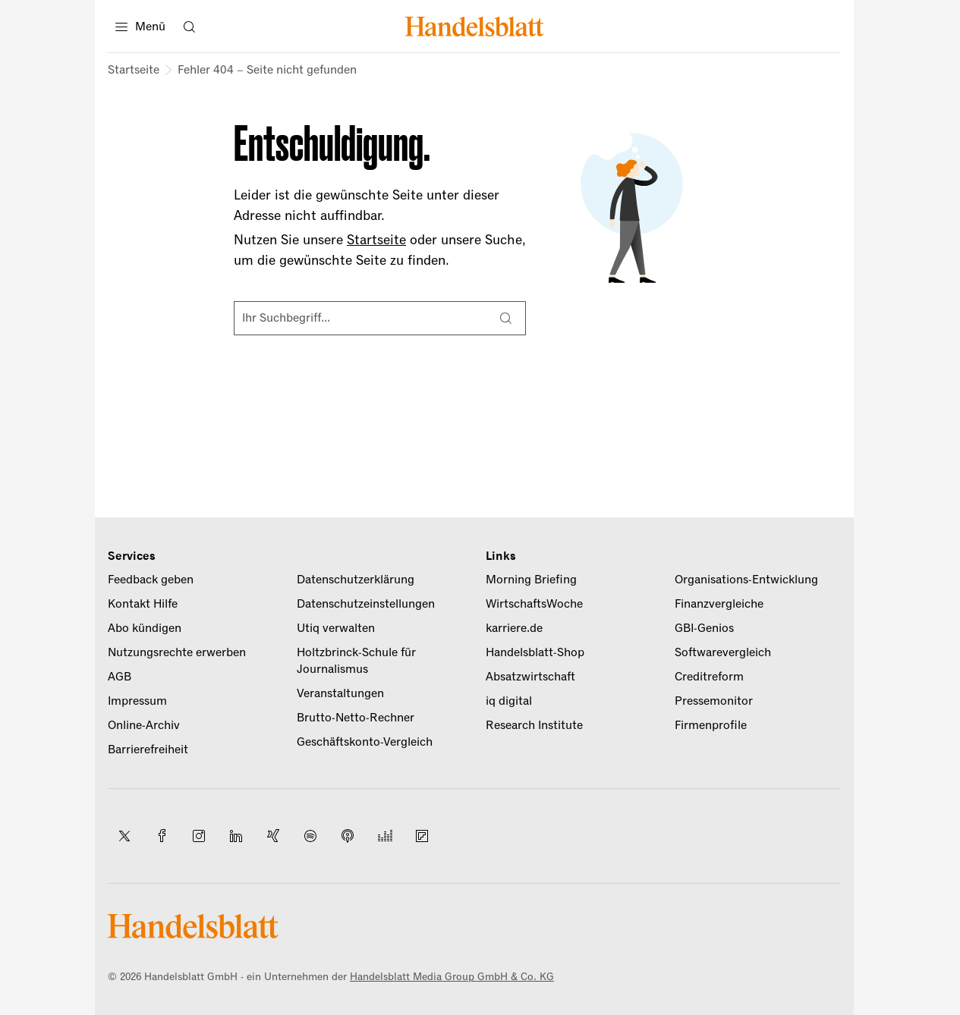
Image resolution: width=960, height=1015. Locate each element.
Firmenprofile (711, 725)
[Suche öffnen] (189, 26)
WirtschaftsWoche (534, 603)
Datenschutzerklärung (355, 579)
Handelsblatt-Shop (535, 652)
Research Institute (534, 725)
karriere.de (514, 628)
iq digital (509, 701)
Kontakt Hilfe (143, 603)
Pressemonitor (714, 701)
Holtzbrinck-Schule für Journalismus (356, 660)
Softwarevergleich (723, 652)
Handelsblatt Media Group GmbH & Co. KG (452, 976)
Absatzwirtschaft (530, 676)
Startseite (133, 69)
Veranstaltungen (340, 693)
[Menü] (140, 26)
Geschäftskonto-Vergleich (365, 742)
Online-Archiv (144, 725)
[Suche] (505, 318)
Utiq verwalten (336, 628)
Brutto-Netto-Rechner (355, 717)
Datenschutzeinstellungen (366, 603)
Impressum (137, 701)
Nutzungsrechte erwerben (177, 652)
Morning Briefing (531, 579)
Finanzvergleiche (719, 603)
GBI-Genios (704, 628)
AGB (119, 676)
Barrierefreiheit (148, 749)
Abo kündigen (144, 628)
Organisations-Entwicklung (746, 579)
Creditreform (709, 676)
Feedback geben (151, 579)
